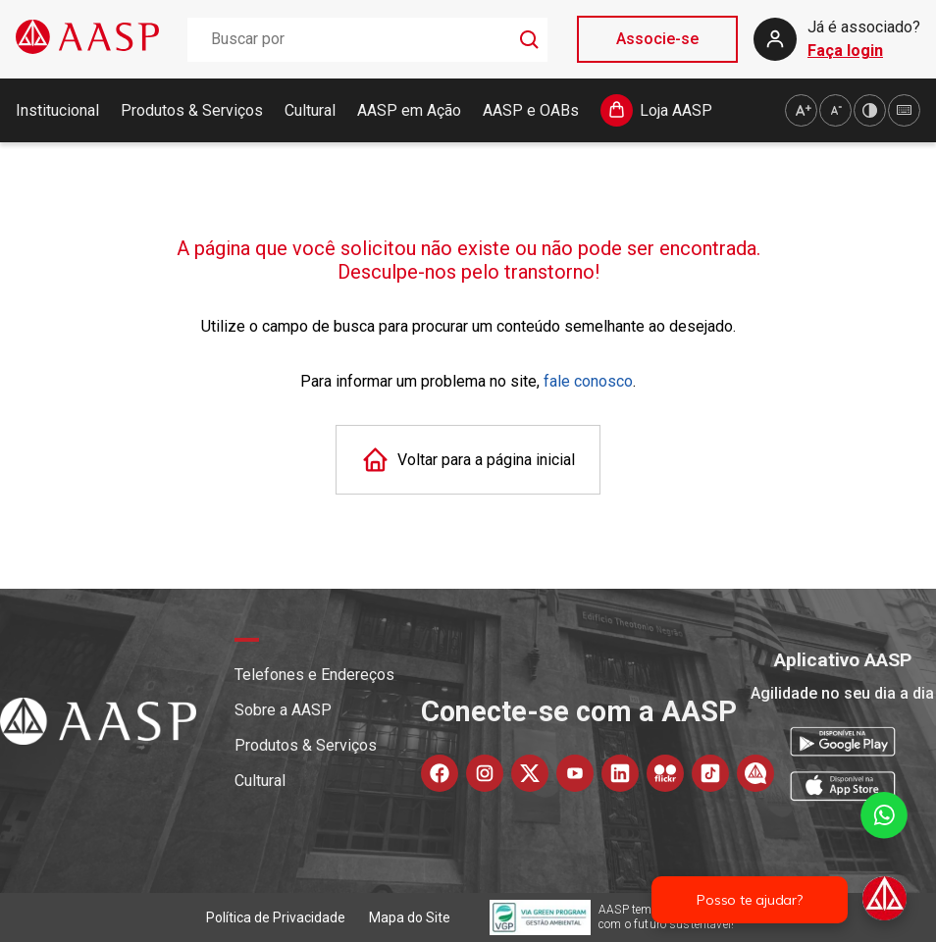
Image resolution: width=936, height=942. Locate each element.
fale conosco (588, 381)
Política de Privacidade (275, 917)
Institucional (57, 110)
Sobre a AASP (283, 710)
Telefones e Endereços (314, 674)
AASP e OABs (531, 110)
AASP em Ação (409, 110)
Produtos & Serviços (192, 110)
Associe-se (657, 38)
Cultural (310, 110)
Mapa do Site (409, 917)
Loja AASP (676, 110)
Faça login (845, 50)
